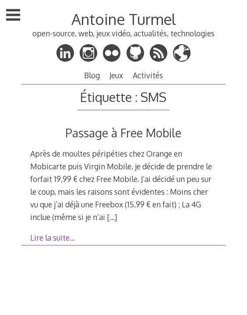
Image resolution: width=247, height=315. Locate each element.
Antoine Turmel (123, 19)
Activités (148, 75)
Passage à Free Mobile (123, 133)
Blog (92, 75)
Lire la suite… (52, 237)
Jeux (116, 75)
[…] (112, 217)
